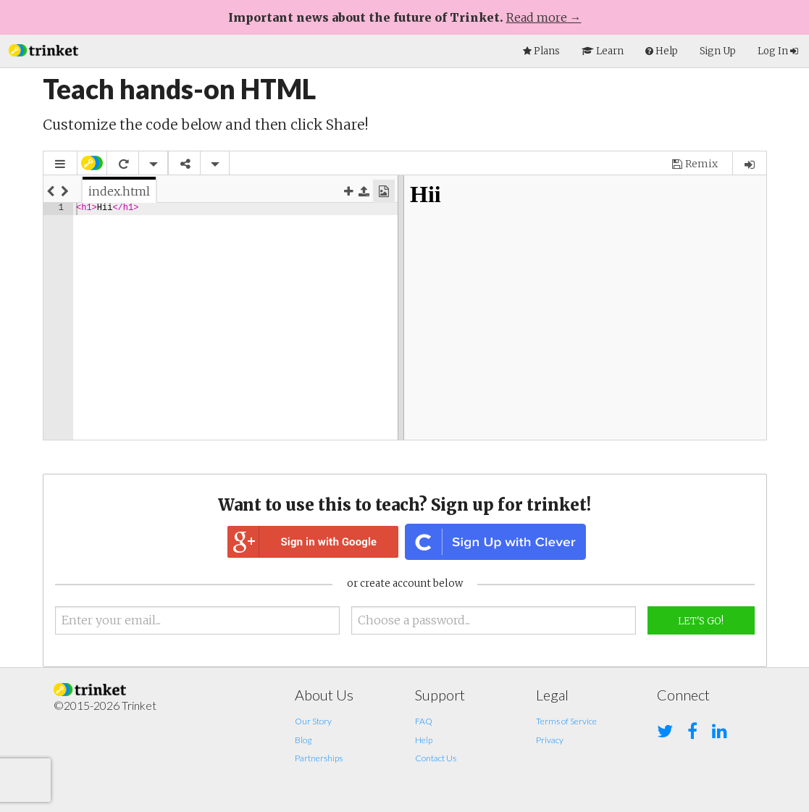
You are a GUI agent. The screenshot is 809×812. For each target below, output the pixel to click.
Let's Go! (701, 621)
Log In (778, 51)
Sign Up (718, 51)
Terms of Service (566, 721)
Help (423, 739)
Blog (303, 739)
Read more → (544, 17)
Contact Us (435, 758)
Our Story (313, 721)
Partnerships (319, 758)
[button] (43, 49)
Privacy (549, 739)
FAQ (423, 721)
